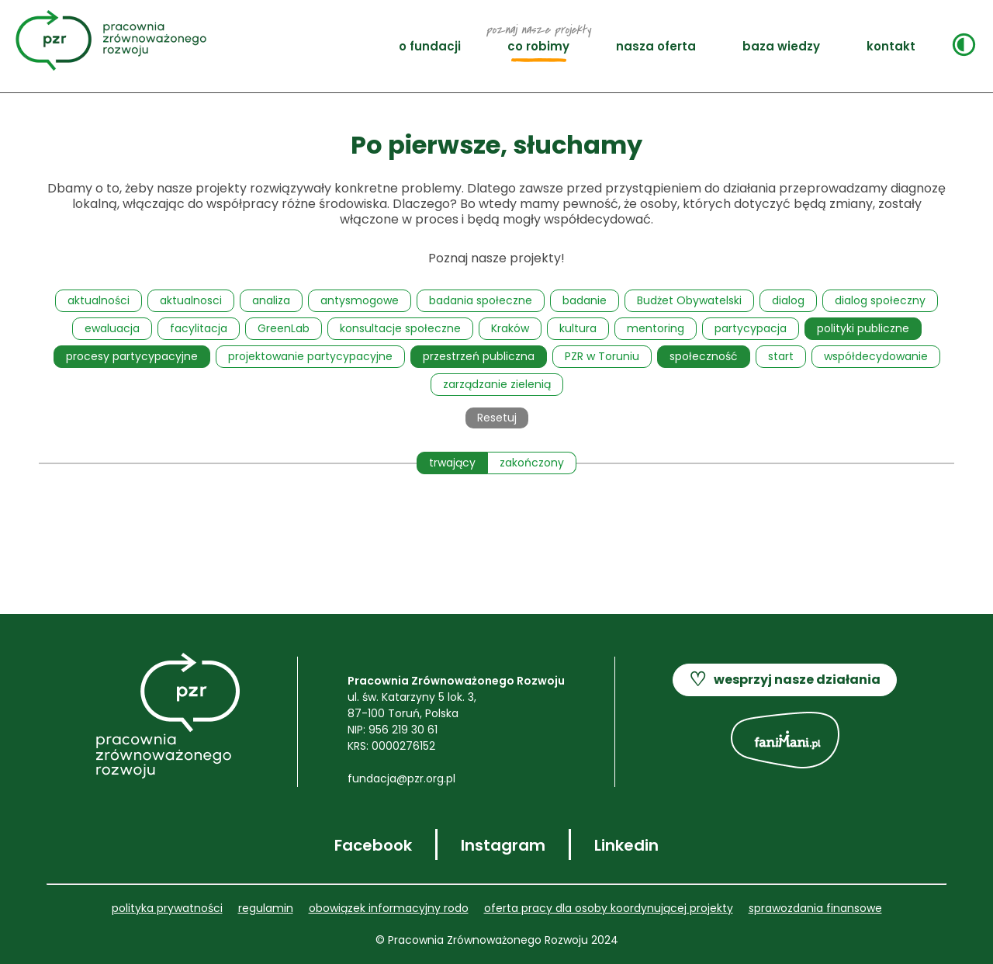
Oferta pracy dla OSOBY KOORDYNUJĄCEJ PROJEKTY (608, 908)
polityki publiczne (863, 328)
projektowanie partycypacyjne (310, 356)
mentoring (655, 328)
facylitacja (198, 328)
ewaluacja (112, 328)
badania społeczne (480, 300)
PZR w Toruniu (602, 356)
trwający (452, 462)
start (781, 356)
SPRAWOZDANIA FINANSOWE (815, 908)
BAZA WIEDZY (781, 46)
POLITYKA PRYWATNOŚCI (167, 908)
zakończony (532, 462)
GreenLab (284, 328)
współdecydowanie (876, 356)
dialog (788, 300)
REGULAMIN (265, 908)
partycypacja (750, 328)
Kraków (510, 328)
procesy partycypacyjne (132, 356)
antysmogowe (359, 300)
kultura (578, 328)
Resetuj (497, 417)
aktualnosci (191, 300)
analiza (271, 300)
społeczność (703, 356)
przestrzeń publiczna (479, 356)
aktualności (98, 300)
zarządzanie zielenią (497, 384)
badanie (584, 300)
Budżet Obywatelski (689, 300)
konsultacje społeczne (400, 328)
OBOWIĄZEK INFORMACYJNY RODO (389, 908)
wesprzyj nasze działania (785, 680)
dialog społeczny (880, 300)
